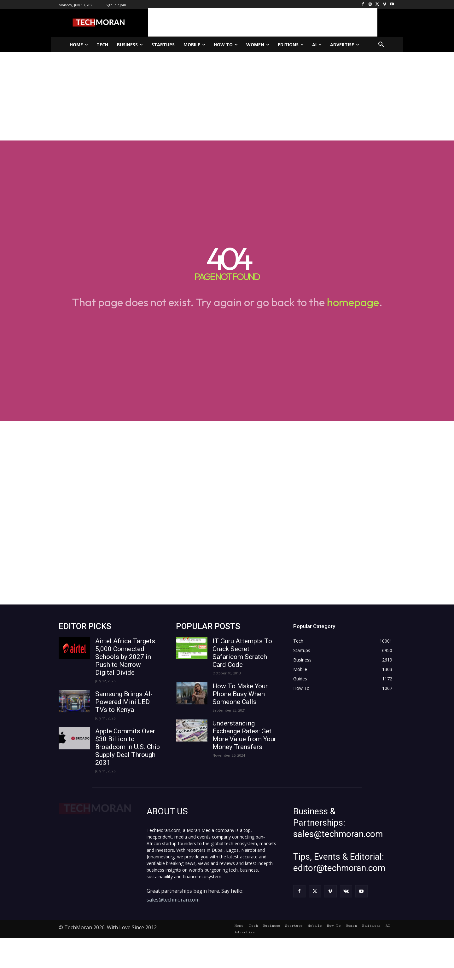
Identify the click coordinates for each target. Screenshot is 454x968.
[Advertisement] (262, 22)
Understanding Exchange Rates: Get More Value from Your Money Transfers (244, 735)
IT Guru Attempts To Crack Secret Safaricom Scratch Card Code (242, 652)
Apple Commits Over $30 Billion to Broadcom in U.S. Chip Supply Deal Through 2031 (127, 746)
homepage (353, 302)
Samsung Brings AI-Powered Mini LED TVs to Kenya (124, 701)
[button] (381, 44)
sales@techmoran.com (173, 899)
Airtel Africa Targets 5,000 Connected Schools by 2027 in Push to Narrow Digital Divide (125, 656)
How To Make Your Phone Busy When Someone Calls (240, 694)
